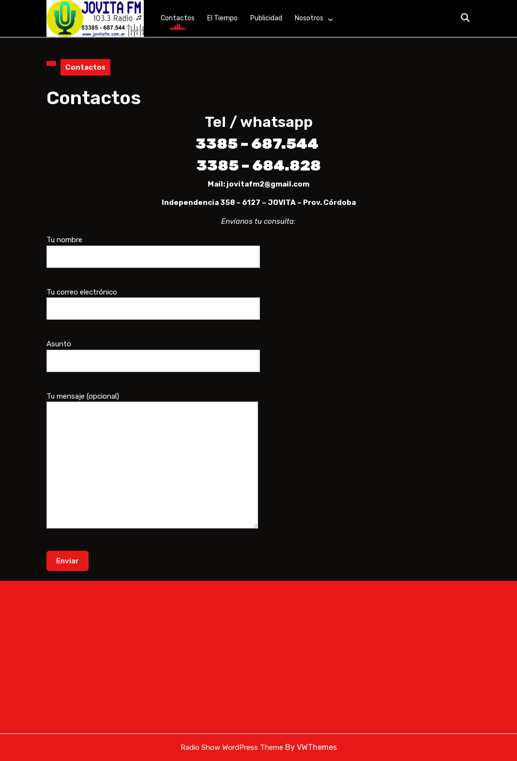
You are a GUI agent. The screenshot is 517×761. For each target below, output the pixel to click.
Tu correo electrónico (153, 300)
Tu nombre (153, 248)
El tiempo (222, 18)
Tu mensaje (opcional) (152, 467)
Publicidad (266, 18)
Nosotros (309, 18)
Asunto (153, 352)
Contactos (178, 18)
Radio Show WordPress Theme (232, 747)
